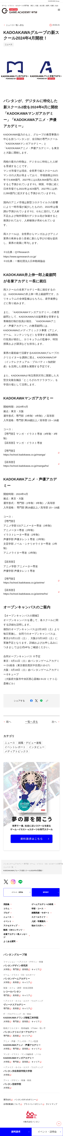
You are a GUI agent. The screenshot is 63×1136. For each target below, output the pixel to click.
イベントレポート (15, 747)
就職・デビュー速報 (29, 742)
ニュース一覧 (8, 867)
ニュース (10, 742)
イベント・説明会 (21, 892)
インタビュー (36, 747)
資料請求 (51, 892)
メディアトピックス (16, 751)
